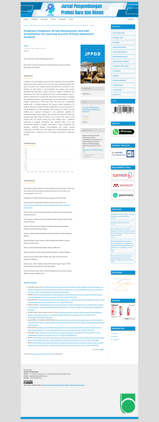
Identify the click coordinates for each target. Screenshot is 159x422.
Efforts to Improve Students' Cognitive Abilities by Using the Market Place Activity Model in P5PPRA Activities (68, 294)
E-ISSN (114, 101)
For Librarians (115, 339)
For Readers (114, 333)
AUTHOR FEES (116, 90)
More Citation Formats (89, 155)
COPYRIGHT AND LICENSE (120, 66)
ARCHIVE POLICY (117, 85)
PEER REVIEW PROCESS (120, 56)
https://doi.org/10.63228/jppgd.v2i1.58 (40, 59)
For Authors (114, 336)
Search (130, 19)
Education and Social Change (120, 223)
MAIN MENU (116, 26)
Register (62, 19)
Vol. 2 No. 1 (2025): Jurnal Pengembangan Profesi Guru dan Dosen (63, 25)
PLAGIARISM (116, 71)
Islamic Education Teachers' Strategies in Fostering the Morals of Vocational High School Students (65, 332)
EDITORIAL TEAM (117, 37)
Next (102, 350)
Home (26, 19)
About (53, 19)
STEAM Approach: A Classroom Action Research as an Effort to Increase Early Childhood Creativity (69, 300)
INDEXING (115, 75)
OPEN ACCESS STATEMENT (120, 61)
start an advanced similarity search (42, 354)
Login (71, 19)
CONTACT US (116, 94)
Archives (44, 19)
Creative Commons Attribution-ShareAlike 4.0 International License (63, 385)
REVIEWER (115, 42)
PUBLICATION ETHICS (119, 47)
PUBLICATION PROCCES (119, 52)
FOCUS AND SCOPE (118, 33)
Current (34, 19)
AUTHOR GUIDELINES (119, 80)
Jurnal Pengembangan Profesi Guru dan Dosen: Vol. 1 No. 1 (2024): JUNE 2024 (52, 297)
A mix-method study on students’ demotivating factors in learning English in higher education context (122, 258)
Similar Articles (30, 283)
